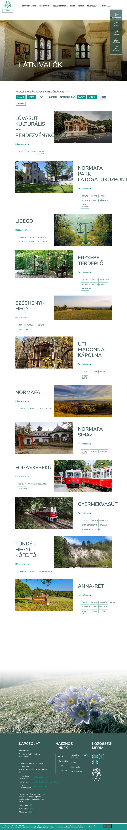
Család (85, 196)
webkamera (116, 15)
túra (31, 325)
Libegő (24, 221)
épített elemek (41, 153)
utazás (103, 525)
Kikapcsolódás (29, 6)
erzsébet (95, 280)
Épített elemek (85, 206)
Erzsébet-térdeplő (91, 260)
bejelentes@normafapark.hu (45, 782)
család (41, 325)
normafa (86, 284)
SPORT (31, 97)
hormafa (86, 607)
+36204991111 (40, 777)
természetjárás (26, 325)
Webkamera (63, 770)
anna (94, 611)
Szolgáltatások (60, 6)
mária (103, 284)
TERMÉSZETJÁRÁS (67, 97)
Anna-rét (91, 586)
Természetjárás (98, 200)
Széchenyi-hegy (29, 306)
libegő (32, 242)
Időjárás (61, 766)
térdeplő (104, 280)
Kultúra (104, 200)
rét (103, 611)
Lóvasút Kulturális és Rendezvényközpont (43, 127)
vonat (94, 525)
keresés (116, 49)
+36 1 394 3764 (40, 786)
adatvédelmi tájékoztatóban (12, 828)
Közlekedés (63, 761)
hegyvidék (33, 152)
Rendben (107, 826)
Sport (94, 196)
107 (32, 805)
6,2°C (116, 24)
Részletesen (22, 144)
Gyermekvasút (98, 504)
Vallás (85, 280)
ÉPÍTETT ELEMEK (102, 98)
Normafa (106, 6)
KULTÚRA (81, 97)
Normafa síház (90, 432)
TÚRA (42, 97)
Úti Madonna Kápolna (91, 350)
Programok (44, 6)
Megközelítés (93, 6)
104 (43, 794)
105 (32, 808)
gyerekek (32, 484)
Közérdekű (75, 767)
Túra (103, 196)
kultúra (22, 152)
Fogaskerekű (33, 467)
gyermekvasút (88, 525)
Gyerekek (86, 200)
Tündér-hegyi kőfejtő (26, 549)
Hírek (72, 6)
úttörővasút (97, 521)
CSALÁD (20, 97)
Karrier (74, 762)
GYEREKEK (53, 97)
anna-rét (85, 612)
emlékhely (95, 284)
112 (30, 812)
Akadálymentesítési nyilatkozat (79, 756)
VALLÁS (92, 97)
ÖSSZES (20, 104)
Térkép (81, 6)
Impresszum (76, 771)
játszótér (104, 607)
